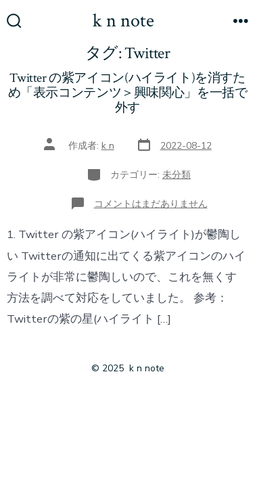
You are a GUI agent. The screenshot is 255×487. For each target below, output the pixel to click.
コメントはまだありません (151, 204)
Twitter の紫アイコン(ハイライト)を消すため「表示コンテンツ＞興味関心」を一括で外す (128, 93)
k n (107, 145)
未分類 (176, 174)
